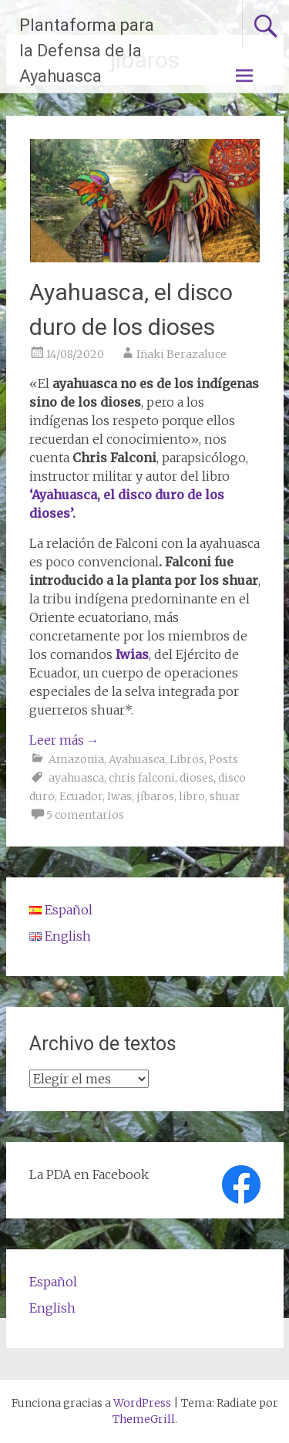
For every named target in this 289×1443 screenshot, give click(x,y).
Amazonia (76, 759)
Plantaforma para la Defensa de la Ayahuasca (86, 50)
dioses (196, 778)
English (52, 1308)
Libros (187, 759)
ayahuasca (76, 778)
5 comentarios (85, 815)
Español (53, 1281)
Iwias (132, 654)
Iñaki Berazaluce (181, 354)
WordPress (142, 1403)
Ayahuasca (137, 759)
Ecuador (80, 796)
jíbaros (155, 796)
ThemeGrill (144, 1419)
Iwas (119, 796)
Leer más (64, 740)
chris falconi (142, 778)
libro (192, 796)
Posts (223, 759)
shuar (225, 796)
